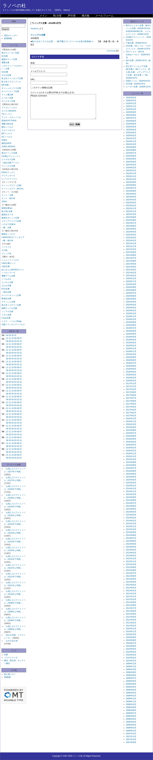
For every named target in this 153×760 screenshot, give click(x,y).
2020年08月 (131, 290)
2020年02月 (131, 307)
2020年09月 (131, 287)
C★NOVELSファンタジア (12, 237)
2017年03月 (131, 410)
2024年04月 (131, 162)
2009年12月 (131, 663)
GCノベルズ (6, 137)
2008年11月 (131, 701)
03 (10, 335)
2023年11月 (131, 176)
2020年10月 (131, 284)
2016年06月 (131, 436)
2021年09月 (131, 252)
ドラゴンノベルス (9, 107)
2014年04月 (131, 512)
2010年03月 (131, 655)
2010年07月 (131, 643)
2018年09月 (131, 357)
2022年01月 (131, 240)
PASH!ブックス (8, 172)
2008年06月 (131, 716)
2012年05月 (131, 579)
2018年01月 (131, 380)
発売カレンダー (11, 35)
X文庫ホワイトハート (10, 156)
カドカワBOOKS (8, 111)
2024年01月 (131, 170)
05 (10, 341)
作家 (6, 655)
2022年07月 (131, 223)
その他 (4, 250)
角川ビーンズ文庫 (9, 153)
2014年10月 (131, 494)
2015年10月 (131, 459)
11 (10, 338)
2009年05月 (131, 684)
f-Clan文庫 (6, 318)
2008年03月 (131, 725)
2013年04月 (131, 547)
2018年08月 (131, 360)
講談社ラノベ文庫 (9, 59)
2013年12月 (131, 523)
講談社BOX (6, 143)
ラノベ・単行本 (8, 198)
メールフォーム (104, 15)
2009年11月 (131, 666)
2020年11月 (131, 281)
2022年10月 (131, 214)
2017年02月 (131, 413)
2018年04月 (131, 372)
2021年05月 (131, 264)
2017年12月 (131, 383)
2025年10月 (131, 109)
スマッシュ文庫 (8, 302)
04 (7, 335)
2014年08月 (131, 500)
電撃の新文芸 (7, 124)
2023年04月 (131, 197)
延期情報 (8, 38)
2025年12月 (131, 103)
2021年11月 (131, 246)
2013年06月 (131, 541)
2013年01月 (131, 555)
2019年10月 (131, 319)
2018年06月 (131, 366)
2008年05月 (131, 719)
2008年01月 (131, 731)
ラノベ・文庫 (7, 195)
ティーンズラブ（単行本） (13, 189)
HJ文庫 (4, 56)
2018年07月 (131, 363)
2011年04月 (131, 617)
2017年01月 (131, 415)
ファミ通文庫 (7, 95)
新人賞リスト (10, 674)
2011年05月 (131, 614)
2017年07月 (131, 398)
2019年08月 (131, 325)
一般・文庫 (6, 227)
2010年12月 (131, 628)
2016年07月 (131, 433)
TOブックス (6, 114)
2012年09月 (131, 567)
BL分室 (57, 15)
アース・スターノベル (11, 117)
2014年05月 (131, 509)
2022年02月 (131, 237)
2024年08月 (131, 150)
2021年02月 (131, 272)
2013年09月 (131, 532)
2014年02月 (131, 518)
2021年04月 (131, 267)
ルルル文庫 (6, 285)
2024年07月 (131, 153)
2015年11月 (131, 456)
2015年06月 (131, 471)
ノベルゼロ (6, 279)
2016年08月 (131, 430)
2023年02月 (131, 202)
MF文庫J (5, 85)
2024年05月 (131, 159)
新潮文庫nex (6, 208)
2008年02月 (131, 728)
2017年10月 (131, 389)
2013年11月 (131, 526)
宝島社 (4, 140)
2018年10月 (131, 354)
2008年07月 (131, 713)
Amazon (34, 28)
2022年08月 (131, 220)
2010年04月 (131, 652)
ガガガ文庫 (6, 75)
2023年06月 (131, 191)
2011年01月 (131, 625)
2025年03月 (131, 130)
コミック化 (6, 253)
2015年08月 (131, 465)
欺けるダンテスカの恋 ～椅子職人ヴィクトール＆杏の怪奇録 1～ (63, 41)
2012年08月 (131, 570)
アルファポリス (8, 130)
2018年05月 (131, 369)
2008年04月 (131, 722)
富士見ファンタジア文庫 (12, 78)
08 (18, 338)
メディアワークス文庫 (11, 221)
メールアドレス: (38, 71)
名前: (32, 63)
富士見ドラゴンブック (11, 82)
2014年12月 (131, 488)
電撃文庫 (5, 62)
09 (15, 338)
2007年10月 (131, 739)
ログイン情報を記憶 (41, 87)
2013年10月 (131, 529)
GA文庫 (4, 72)
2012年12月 (131, 558)
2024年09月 (131, 147)
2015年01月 (131, 485)
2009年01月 (131, 696)
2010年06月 (131, 646)
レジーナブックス (9, 179)
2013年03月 (131, 550)
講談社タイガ (7, 214)
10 (13, 338)
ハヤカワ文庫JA (8, 224)
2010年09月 (131, 637)
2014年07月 (131, 503)
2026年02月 (131, 97)
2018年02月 (131, 378)
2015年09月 (131, 462)
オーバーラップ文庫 (10, 91)
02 (13, 335)
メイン (43, 15)
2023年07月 (131, 188)
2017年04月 (131, 407)
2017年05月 (131, 404)
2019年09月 (131, 322)
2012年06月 (131, 576)
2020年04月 (131, 302)
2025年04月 (131, 127)
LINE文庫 (5, 266)
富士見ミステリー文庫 (11, 305)
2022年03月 (131, 235)
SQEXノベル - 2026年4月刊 (138, 81)
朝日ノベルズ (7, 127)
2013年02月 (131, 553)
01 (15, 335)
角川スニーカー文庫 (10, 53)
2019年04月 (131, 337)
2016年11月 (131, 421)
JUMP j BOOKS (8, 146)
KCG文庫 (5, 289)
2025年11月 (131, 106)
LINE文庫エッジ (8, 263)
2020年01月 (131, 310)
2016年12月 (131, 418)
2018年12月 (131, 348)
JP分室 (71, 15)
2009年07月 (131, 678)
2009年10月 (131, 669)
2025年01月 (131, 135)
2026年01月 (131, 100)
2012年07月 (131, 573)
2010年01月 (131, 661)
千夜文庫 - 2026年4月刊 (136, 43)
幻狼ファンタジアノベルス (13, 324)
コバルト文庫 (7, 282)
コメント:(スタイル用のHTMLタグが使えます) (52, 92)
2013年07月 (131, 538)
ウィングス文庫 (8, 166)
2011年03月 (131, 620)
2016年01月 (131, 450)
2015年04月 (131, 477)
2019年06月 (131, 331)
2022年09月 (131, 217)
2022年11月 (131, 211)
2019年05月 (131, 334)
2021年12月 (131, 243)
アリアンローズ (8, 176)
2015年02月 (131, 483)
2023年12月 (131, 173)
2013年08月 (131, 535)
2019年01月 (131, 345)
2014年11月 (131, 491)
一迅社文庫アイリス (10, 163)
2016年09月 (131, 427)
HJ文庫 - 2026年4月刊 (135, 84)
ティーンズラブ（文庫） (12, 185)
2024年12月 (131, 138)
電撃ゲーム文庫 (8, 276)
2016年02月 (131, 448)
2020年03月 (131, 305)
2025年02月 (131, 132)
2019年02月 (131, 343)
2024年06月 (131, 156)
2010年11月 (131, 631)
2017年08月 (131, 395)
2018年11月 (131, 351)
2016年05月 (131, 439)
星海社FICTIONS (8, 120)
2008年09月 (131, 707)
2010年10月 (131, 634)
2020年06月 (131, 296)
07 (21, 338)
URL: (32, 79)
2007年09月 (131, 742)
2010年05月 (131, 649)
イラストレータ (11, 657)
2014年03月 (131, 515)
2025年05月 (131, 124)
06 (7, 341)
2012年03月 (131, 585)
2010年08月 (131, 640)
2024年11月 (131, 141)
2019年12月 (131, 313)
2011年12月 (131, 593)
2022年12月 (131, 208)
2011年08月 (131, 605)
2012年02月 (131, 588)
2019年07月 (131, 328)
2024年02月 (131, 167)
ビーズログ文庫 (8, 159)
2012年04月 (131, 582)
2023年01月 (131, 205)
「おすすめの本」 (12, 641)
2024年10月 (131, 144)
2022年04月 (131, 232)
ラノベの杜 (14, 5)
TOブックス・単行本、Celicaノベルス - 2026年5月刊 (138, 55)
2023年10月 (131, 179)
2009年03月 (131, 690)
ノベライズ (6, 247)
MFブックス (6, 133)
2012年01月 (131, 590)
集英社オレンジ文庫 (10, 218)
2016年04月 (131, 442)
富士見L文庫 (6, 211)
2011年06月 (131, 611)
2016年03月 (131, 445)
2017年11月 (131, 386)
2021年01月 (131, 275)
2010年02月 (131, 658)
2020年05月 (131, 299)
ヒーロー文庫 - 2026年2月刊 (138, 87)
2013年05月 (131, 544)
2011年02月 (131, 623)
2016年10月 (131, 424)
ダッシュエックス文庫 (11, 88)
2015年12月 (131, 453)
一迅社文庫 (6, 292)
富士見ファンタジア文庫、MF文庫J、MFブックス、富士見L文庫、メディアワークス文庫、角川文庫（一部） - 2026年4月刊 (138, 72)
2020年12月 (131, 278)
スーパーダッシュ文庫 (11, 295)
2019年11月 (131, 316)
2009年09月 (131, 672)
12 (7, 338)
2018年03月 (131, 375)
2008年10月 (131, 704)
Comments (111, 51)
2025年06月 (131, 121)
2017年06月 (131, 401)
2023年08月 (131, 185)
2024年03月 (131, 165)
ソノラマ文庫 (7, 311)
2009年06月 (131, 681)
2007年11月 (131, 736)
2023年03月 (131, 200)
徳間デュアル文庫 (9, 308)
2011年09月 (131, 602)
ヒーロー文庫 (7, 98)
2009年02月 (131, 693)
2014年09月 (131, 497)
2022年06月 (131, 226)
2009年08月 (131, 675)
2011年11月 (131, 596)
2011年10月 (131, 599)
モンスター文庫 (8, 101)
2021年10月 (131, 249)
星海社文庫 (6, 298)
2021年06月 (131, 261)
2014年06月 (131, 506)
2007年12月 (131, 733)
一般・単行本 (7, 240)
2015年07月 (131, 468)
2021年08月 (131, 255)
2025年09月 (131, 112)
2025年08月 (131, 115)
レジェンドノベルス (10, 260)
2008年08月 (131, 710)
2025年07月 (131, 118)
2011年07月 (131, 608)
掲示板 (85, 15)
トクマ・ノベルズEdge (11, 321)
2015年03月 (131, 480)
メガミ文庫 (6, 315)
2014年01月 (131, 520)
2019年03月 (131, 340)
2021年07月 (131, 258)
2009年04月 (131, 687)
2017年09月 (131, 392)
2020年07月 (131, 293)
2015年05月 (131, 474)
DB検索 (7, 677)
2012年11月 (131, 561)
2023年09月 (131, 182)
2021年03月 (131, 270)
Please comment (63, 106)
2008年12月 (131, 698)
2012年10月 (131, 564)
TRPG (4, 201)
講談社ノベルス (8, 234)
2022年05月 (131, 229)
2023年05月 (131, 194)
